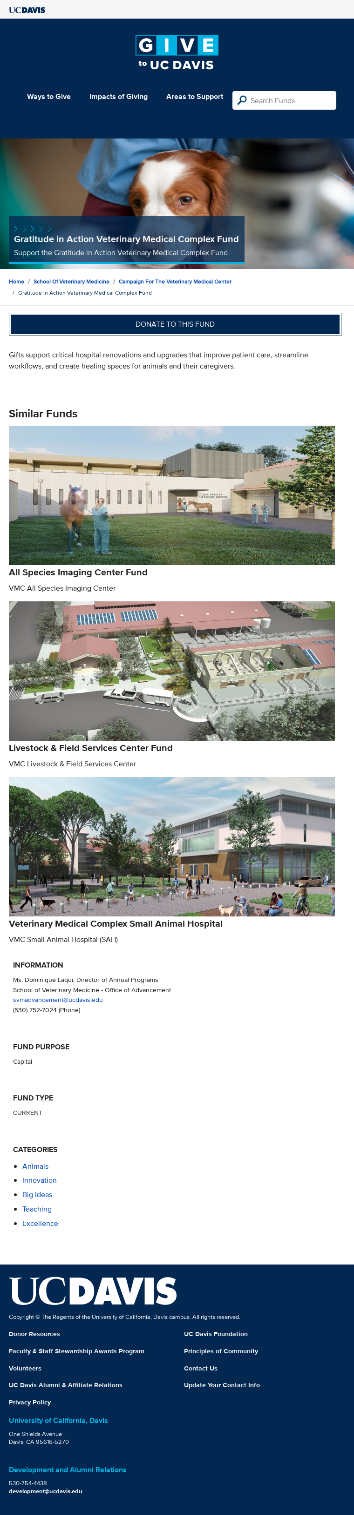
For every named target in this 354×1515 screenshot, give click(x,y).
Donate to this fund (175, 324)
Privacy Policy (30, 1402)
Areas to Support (194, 96)
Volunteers (25, 1368)
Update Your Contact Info (222, 1385)
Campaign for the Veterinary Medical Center (175, 281)
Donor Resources (34, 1333)
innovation (39, 1180)
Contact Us (201, 1368)
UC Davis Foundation (216, 1333)
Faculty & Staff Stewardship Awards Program (76, 1351)
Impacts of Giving (118, 96)
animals (35, 1166)
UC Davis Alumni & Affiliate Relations (66, 1385)
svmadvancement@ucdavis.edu (58, 999)
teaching (37, 1209)
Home (16, 281)
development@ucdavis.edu (45, 1491)
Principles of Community (221, 1351)
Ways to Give (49, 96)
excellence (40, 1223)
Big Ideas (37, 1194)
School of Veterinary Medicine (71, 281)
